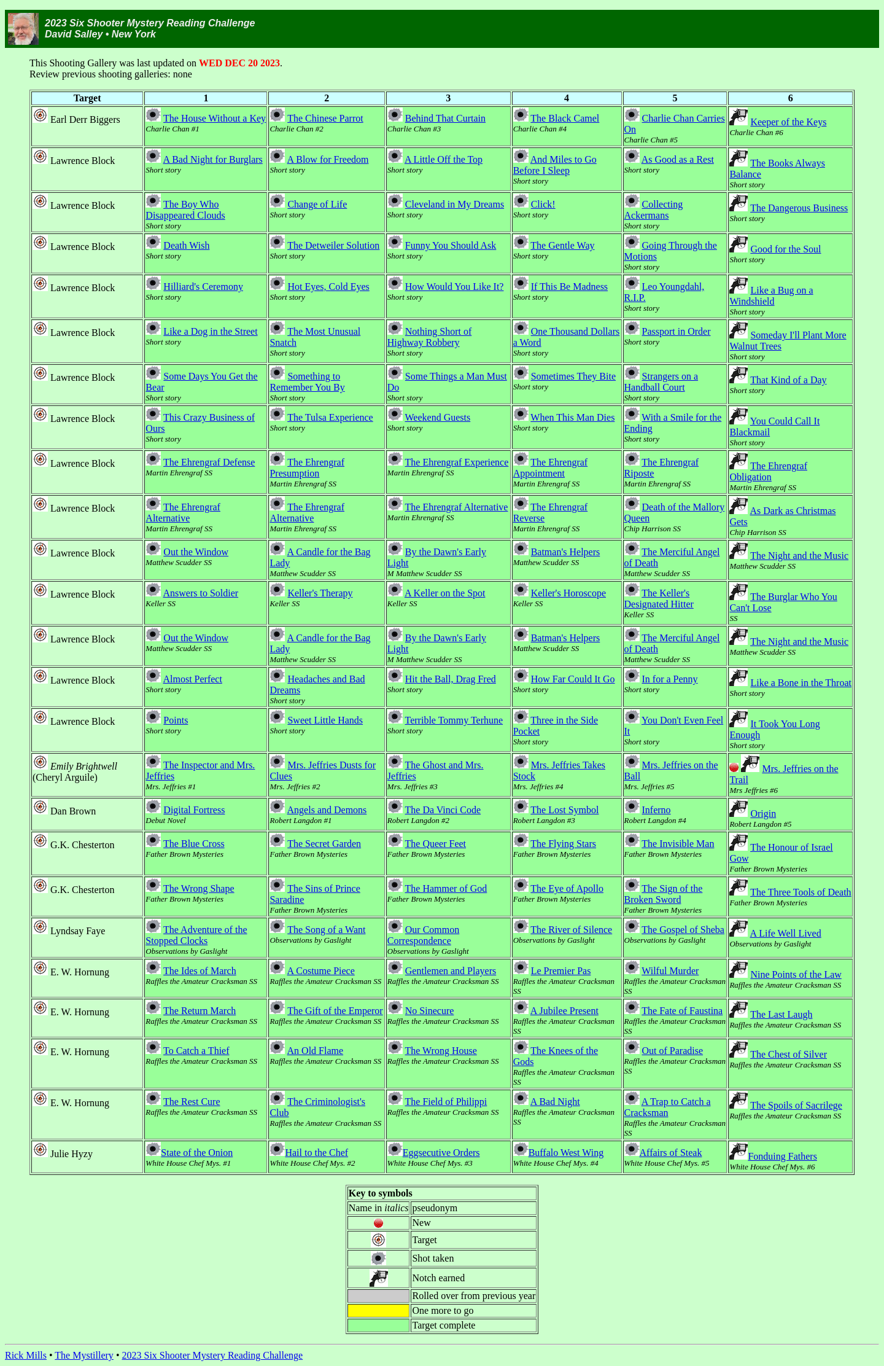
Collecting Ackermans (653, 210)
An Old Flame (315, 1050)
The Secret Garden (324, 843)
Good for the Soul (785, 249)
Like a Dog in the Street (210, 331)
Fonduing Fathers (782, 1156)
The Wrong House (441, 1050)
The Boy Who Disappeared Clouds (185, 210)
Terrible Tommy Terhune (454, 720)
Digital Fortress (194, 810)
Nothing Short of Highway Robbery (429, 337)
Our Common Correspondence (423, 935)
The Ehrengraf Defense (209, 462)
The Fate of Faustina (682, 1010)
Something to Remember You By (306, 381)
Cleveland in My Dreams (454, 204)
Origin (763, 813)
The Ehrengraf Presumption (306, 467)
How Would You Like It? (454, 286)
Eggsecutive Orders (441, 1152)
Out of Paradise (673, 1050)
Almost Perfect (192, 679)
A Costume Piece (321, 971)
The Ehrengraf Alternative (182, 512)
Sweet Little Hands (325, 720)
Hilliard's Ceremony (203, 286)
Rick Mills (26, 1355)
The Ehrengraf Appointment (550, 467)
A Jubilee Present (564, 1010)
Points (175, 720)
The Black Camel (564, 118)
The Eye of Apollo (566, 888)
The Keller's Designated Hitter (659, 598)
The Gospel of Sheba (683, 929)
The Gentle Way (562, 245)
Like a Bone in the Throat (800, 682)
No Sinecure (429, 1010)
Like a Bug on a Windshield (771, 295)
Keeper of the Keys (788, 122)
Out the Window (195, 552)
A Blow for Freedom (328, 159)
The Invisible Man (678, 843)
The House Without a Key (214, 118)
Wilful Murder (670, 971)
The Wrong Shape (198, 888)
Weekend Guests (438, 417)
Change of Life (317, 204)
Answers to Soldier (200, 593)
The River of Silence (571, 929)
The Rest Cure (191, 1101)
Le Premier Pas (561, 971)
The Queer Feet (436, 843)
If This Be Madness (569, 286)
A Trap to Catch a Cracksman (667, 1107)
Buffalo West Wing (566, 1152)
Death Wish (186, 245)
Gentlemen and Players (450, 971)
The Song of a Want (326, 929)
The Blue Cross (194, 843)
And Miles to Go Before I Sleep (555, 165)
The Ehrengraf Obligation (768, 471)
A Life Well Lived (785, 933)
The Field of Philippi (446, 1101)
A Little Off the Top (444, 159)
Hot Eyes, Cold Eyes (328, 286)
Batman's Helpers (565, 552)
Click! (543, 204)
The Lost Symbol (564, 810)
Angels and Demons (327, 810)
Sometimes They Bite (573, 376)
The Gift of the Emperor (335, 1010)
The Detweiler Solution (333, 245)
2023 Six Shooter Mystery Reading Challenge (212, 1355)
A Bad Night (555, 1101)
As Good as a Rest (678, 159)
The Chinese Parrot (325, 118)
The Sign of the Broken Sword (663, 894)
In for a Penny (670, 679)
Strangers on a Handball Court (661, 381)
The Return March (199, 1010)
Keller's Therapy (319, 593)
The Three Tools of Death (800, 892)
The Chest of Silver (788, 1054)
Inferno (656, 810)
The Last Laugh (781, 1014)
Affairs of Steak (671, 1152)
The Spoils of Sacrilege (796, 1105)
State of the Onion (197, 1152)
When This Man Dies (572, 417)
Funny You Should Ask (451, 245)
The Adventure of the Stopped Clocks (196, 935)
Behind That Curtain (445, 118)
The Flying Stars (563, 843)
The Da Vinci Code (443, 810)
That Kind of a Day (788, 380)
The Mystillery (84, 1355)
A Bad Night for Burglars (212, 159)
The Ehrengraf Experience (457, 462)
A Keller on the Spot (445, 593)
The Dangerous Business (799, 208)
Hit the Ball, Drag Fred (450, 679)
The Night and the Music (799, 555)
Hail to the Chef (316, 1152)
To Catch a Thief (196, 1050)
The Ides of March (199, 971)
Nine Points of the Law (795, 974)
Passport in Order (676, 331)
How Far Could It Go (573, 679)
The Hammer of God (446, 888)
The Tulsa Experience (330, 417)
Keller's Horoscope (568, 593)
